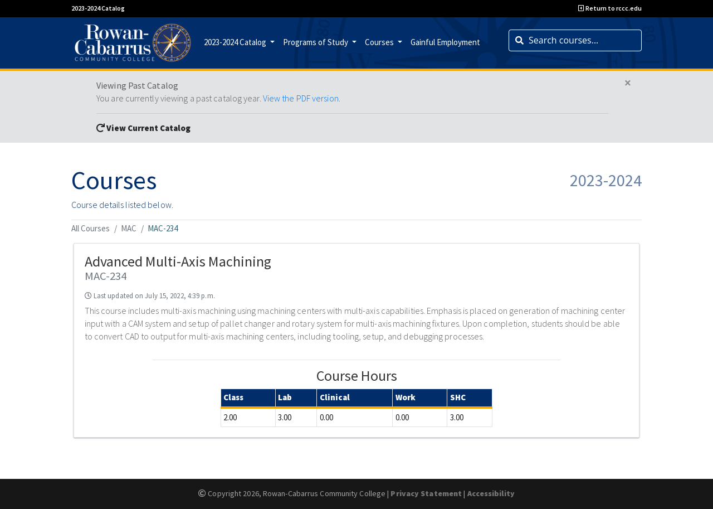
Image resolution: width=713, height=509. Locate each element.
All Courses (90, 228)
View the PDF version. (301, 98)
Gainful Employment (445, 42)
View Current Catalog (143, 128)
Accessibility (491, 493)
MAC (128, 228)
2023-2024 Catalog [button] (236, 42)
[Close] (628, 83)
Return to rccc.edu (610, 8)
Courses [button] (380, 42)
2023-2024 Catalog (98, 8)
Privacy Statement (426, 493)
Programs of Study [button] (316, 42)
